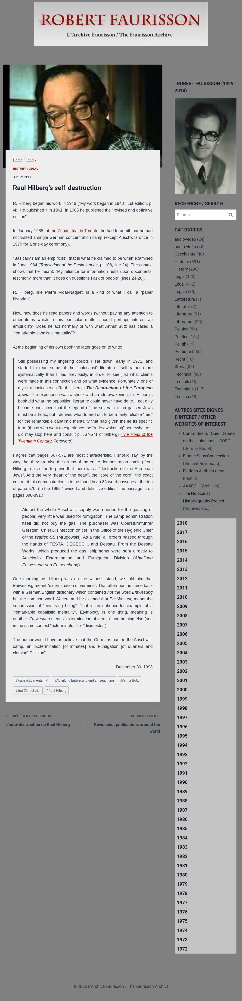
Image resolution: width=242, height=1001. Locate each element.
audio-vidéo (185, 246)
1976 (182, 912)
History (19, 168)
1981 (182, 865)
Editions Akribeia (198, 470)
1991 (182, 773)
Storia (180, 366)
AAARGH (191, 485)
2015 (182, 551)
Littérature (184, 321)
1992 (182, 764)
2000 (182, 689)
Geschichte (185, 254)
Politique (183, 351)
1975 (182, 921)
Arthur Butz (129, 681)
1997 (182, 717)
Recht (180, 359)
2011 (182, 588)
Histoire (182, 261)
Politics (181, 336)
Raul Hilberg (56, 691)
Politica (182, 329)
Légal (180, 284)
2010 (182, 597)
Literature (183, 314)
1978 (182, 893)
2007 (182, 625)
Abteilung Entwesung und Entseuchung (84, 681)
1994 (182, 745)
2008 (182, 615)
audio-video (185, 239)
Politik (180, 344)
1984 (182, 838)
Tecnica (182, 396)
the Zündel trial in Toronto (74, 230)
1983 (182, 847)
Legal (33, 168)
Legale (181, 291)
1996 (182, 727)
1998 (182, 708)
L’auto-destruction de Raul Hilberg (42, 720)
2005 (182, 643)
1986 (182, 819)
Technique (184, 389)
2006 (182, 634)
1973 (182, 939)
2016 (182, 541)
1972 (182, 949)
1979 (182, 884)
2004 (182, 652)
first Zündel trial (27, 691)
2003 (182, 662)
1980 (182, 875)
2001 (182, 680)
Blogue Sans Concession (206, 455)
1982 (182, 856)
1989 (182, 791)
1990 (182, 782)
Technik (182, 381)
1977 (182, 902)
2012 (182, 578)
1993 (182, 754)
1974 (182, 930)
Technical (183, 374)
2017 (182, 532)
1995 (182, 736)
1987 (182, 810)
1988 (182, 801)
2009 (182, 606)
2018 (182, 523)
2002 (182, 671)
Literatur (182, 306)
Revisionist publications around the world (123, 723)
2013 (182, 569)
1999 (182, 699)
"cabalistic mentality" (31, 681)
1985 (182, 828)
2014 (182, 560)
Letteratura (185, 299)
